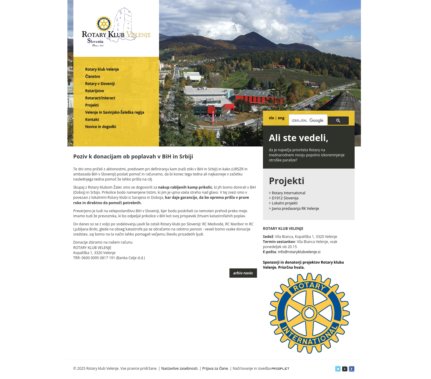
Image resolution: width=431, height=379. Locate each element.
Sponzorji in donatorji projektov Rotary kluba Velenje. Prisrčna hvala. (303, 265)
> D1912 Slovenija (284, 198)
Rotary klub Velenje (102, 69)
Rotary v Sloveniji (100, 83)
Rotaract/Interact (100, 97)
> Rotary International (287, 192)
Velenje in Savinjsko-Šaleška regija (114, 112)
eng (281, 117)
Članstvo (92, 76)
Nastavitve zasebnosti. (179, 368)
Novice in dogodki (100, 126)
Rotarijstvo (94, 90)
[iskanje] (307, 120)
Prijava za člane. (215, 368)
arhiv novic (243, 273)
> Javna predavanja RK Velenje (294, 208)
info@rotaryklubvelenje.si (299, 251)
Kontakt (92, 119)
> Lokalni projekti (283, 203)
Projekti (92, 105)
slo (271, 117)
